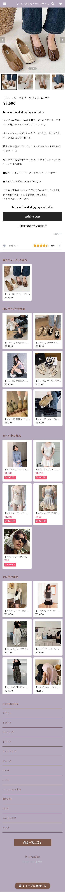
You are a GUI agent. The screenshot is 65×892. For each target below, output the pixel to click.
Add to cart (32, 216)
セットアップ (9, 751)
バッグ (5, 770)
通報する (58, 234)
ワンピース (8, 732)
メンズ (5, 827)
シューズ (7, 760)
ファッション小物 (11, 789)
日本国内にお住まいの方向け (32, 226)
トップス (7, 722)
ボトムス (7, 741)
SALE (5, 808)
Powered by (32, 862)
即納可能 (7, 799)
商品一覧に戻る (32, 842)
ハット (5, 780)
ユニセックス (9, 818)
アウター (7, 713)
